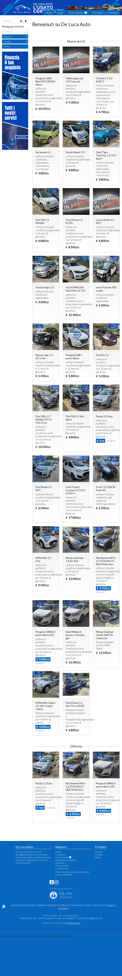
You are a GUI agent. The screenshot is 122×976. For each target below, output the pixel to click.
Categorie (60, 893)
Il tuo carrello (78, 12)
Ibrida (6, 46)
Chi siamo (97, 12)
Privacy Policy (62, 904)
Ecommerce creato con (61, 961)
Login (60, 12)
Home (48, 12)
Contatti (113, 12)
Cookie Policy (62, 907)
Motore (7, 36)
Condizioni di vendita (65, 898)
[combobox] (15, 31)
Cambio (7, 41)
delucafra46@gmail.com (90, 956)
